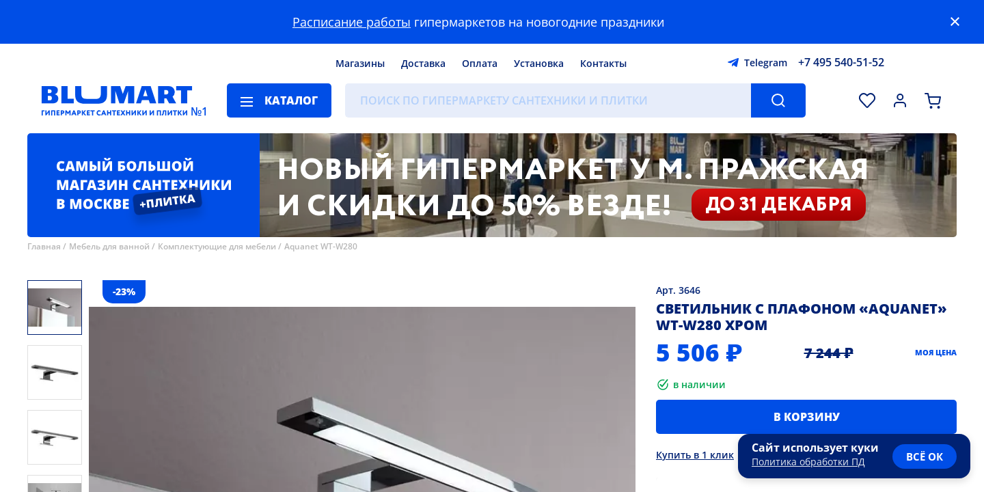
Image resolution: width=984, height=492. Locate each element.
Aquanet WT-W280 (320, 246)
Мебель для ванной (109, 246)
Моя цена (936, 352)
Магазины (360, 63)
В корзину (807, 416)
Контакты (603, 63)
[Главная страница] (117, 100)
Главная (44, 246)
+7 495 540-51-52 (841, 62)
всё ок (924, 456)
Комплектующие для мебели (217, 246)
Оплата (479, 63)
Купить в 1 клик (695, 454)
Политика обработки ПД (808, 461)
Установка (539, 63)
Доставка (423, 63)
